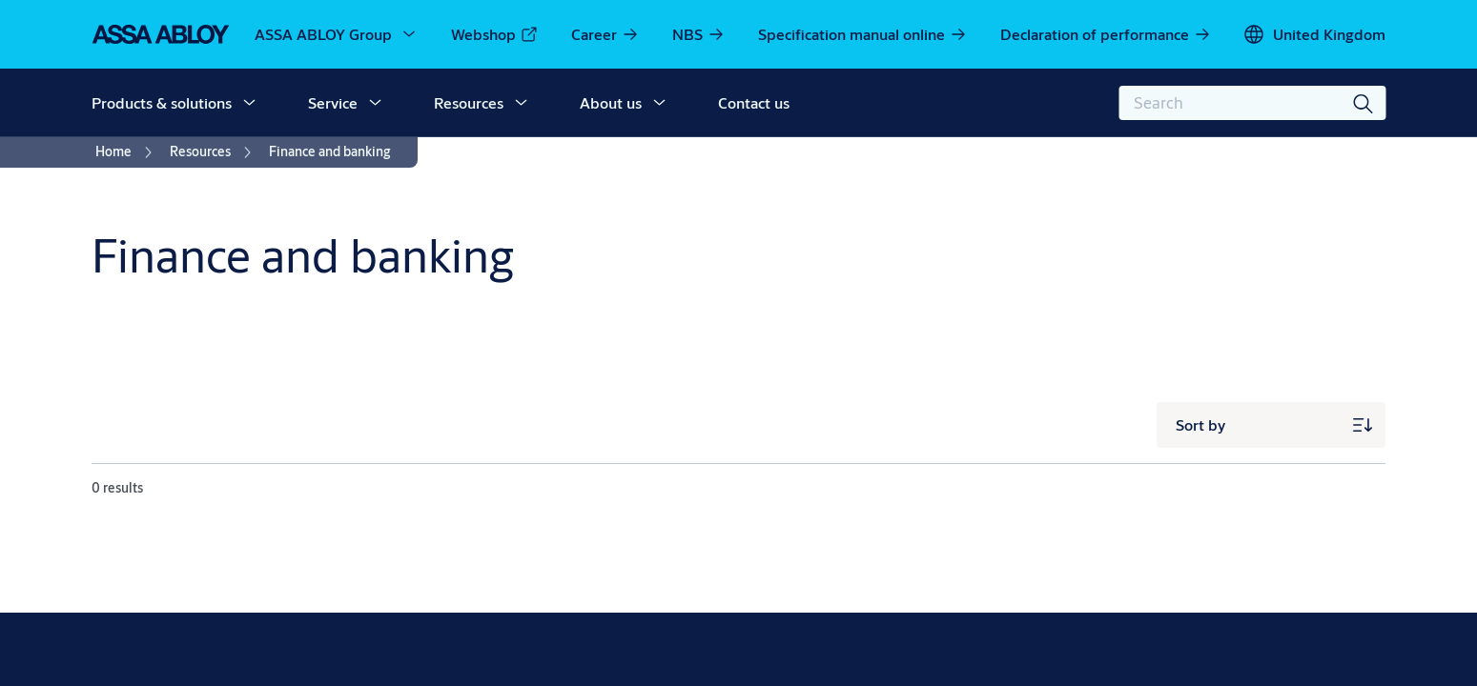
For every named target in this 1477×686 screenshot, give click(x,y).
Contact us (754, 102)
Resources (468, 102)
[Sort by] (1271, 425)
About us (611, 102)
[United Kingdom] (1313, 34)
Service (333, 102)
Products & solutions (162, 102)
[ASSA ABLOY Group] (337, 34)
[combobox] (1251, 103)
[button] (248, 102)
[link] (495, 34)
